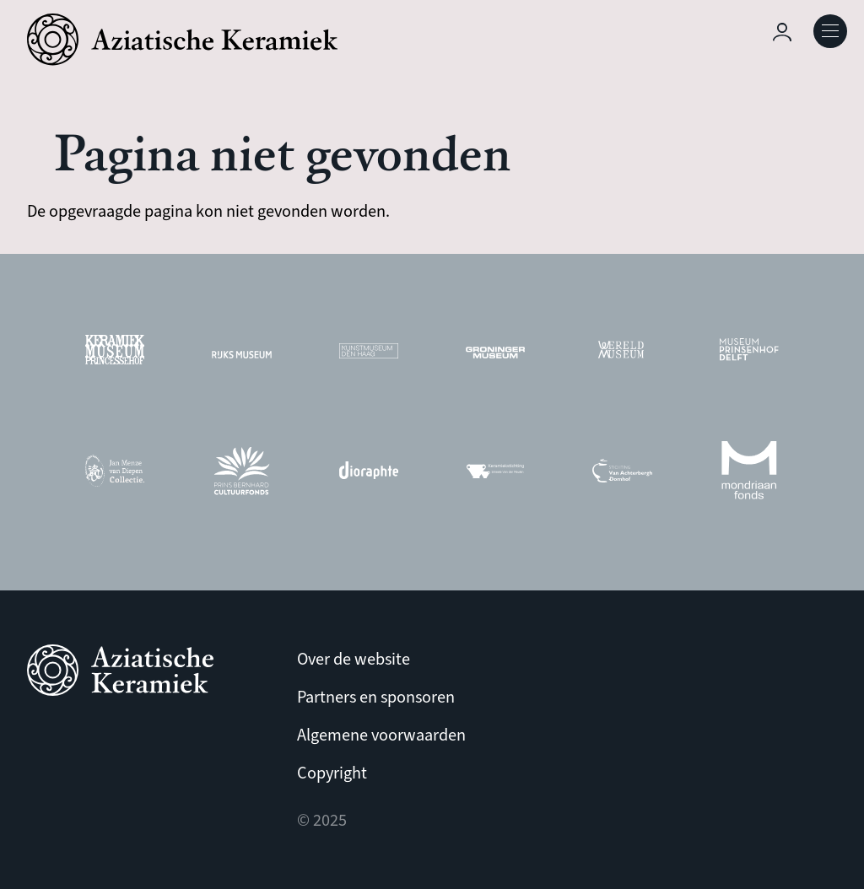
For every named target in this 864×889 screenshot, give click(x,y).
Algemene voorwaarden (381, 735)
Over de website (353, 659)
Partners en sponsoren (376, 697)
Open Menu (830, 31)
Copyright (332, 773)
